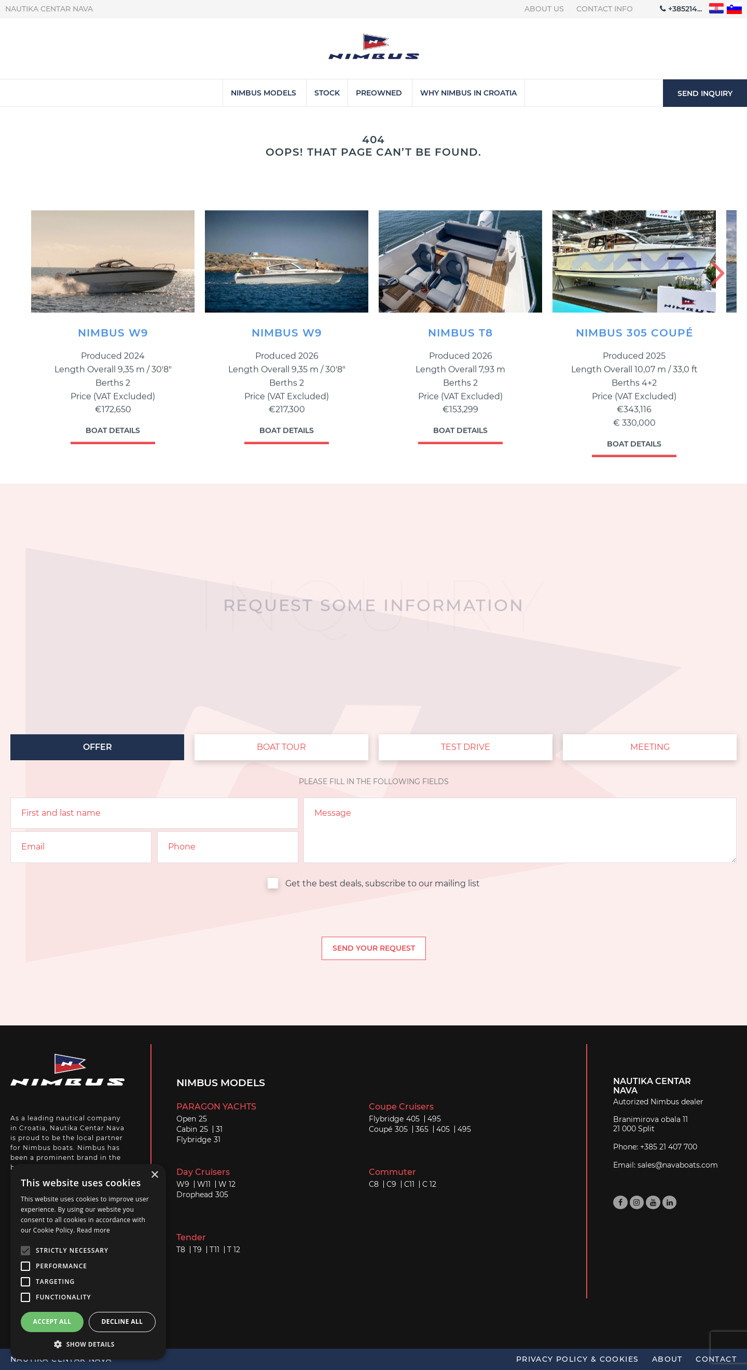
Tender (191, 1237)
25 (203, 1119)
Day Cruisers (203, 1172)
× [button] (154, 1175)
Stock (327, 93)
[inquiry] (520, 830)
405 (413, 1119)
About (667, 1359)
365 (422, 1129)
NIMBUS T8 (460, 339)
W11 (204, 1184)
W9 (182, 1184)
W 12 (227, 1184)
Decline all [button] (122, 1321)
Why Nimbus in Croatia (468, 93)
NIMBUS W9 (113, 339)
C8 (374, 1184)
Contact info (604, 8)
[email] (80, 846)
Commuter (392, 1172)
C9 (391, 1184)
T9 (197, 1249)
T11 (214, 1249)
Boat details (113, 436)
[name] (154, 813)
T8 (180, 1249)
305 (401, 1129)
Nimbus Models (263, 93)
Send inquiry (704, 93)
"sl (734, 9)
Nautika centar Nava (49, 8)
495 (434, 1119)
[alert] (88, 1262)
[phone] (227, 846)
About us (544, 8)
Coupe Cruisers (401, 1107)
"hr (716, 9)
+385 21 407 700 (668, 1147)
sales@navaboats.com (678, 1165)
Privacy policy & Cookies (577, 1359)
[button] (88, 1344)
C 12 (429, 1184)
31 (219, 1129)
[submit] (374, 948)
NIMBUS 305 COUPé (634, 339)
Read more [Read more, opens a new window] (93, 1230)
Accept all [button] (52, 1321)
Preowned (379, 93)
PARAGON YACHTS (216, 1107)
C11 (409, 1184)
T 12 (233, 1249)
